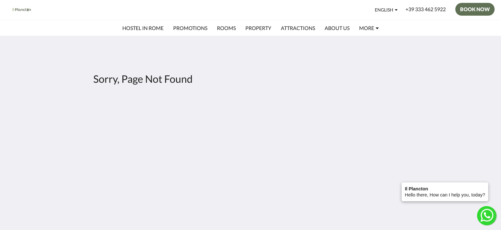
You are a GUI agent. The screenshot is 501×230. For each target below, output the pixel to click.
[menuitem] (143, 28)
